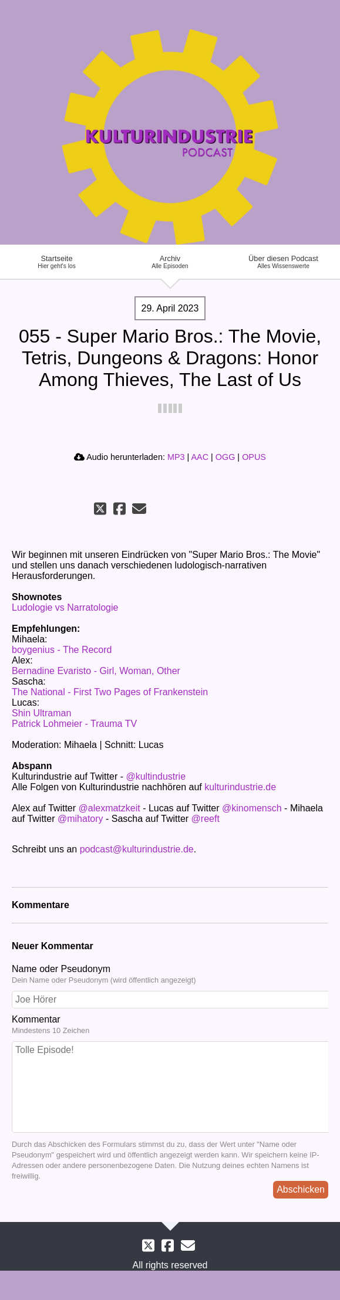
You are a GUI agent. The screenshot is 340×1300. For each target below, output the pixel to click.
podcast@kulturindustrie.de (137, 849)
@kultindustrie (156, 776)
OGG (225, 457)
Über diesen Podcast (283, 261)
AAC (199, 457)
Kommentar (170, 1024)
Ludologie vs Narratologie (65, 607)
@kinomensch (252, 808)
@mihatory (80, 819)
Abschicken (301, 1189)
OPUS (254, 457)
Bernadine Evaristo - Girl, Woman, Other (96, 671)
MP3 (176, 457)
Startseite (56, 261)
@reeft (205, 819)
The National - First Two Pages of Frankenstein (110, 692)
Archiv (170, 261)
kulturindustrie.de (240, 787)
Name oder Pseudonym (170, 974)
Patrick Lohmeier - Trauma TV (74, 724)
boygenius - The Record (62, 650)
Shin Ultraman (41, 713)
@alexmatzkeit (109, 808)
